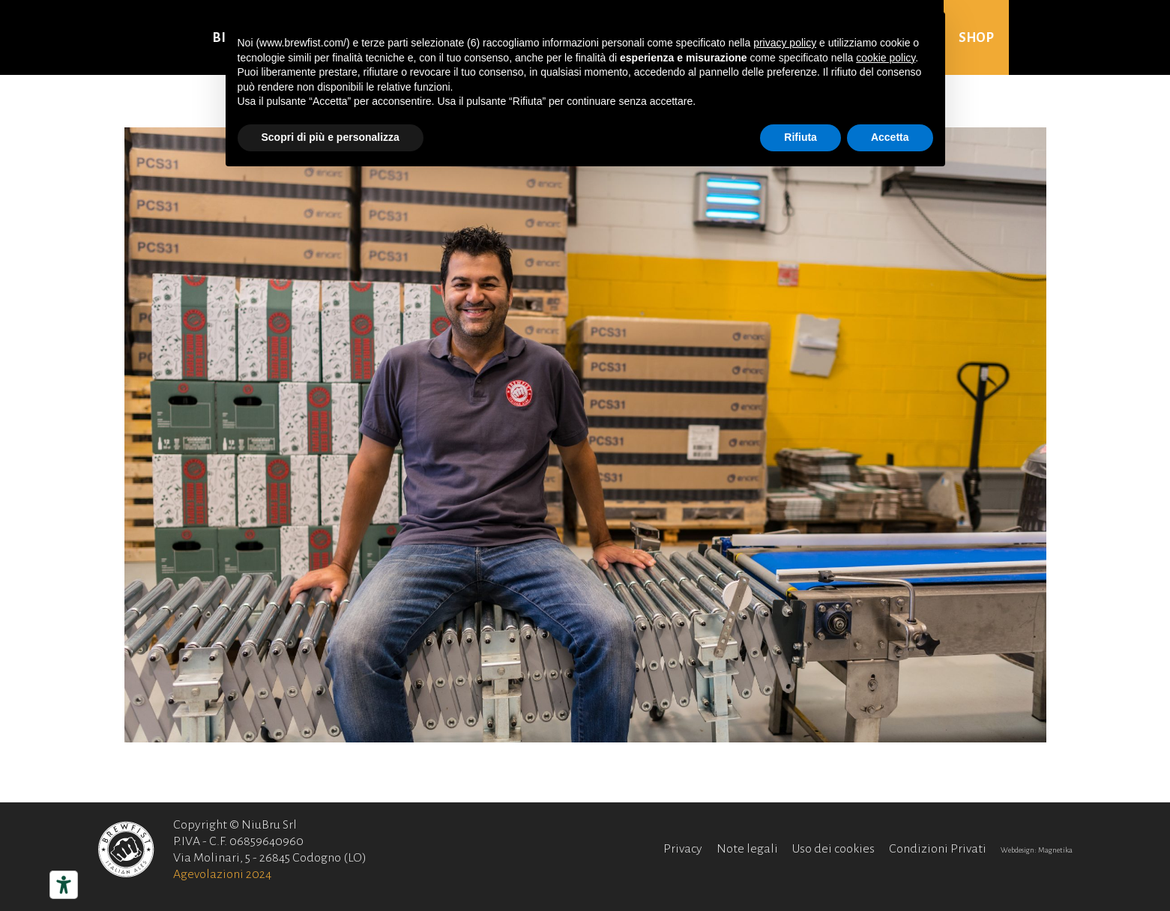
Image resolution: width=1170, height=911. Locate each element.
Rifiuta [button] (800, 137)
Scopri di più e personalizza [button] (330, 137)
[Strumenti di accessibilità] (63, 885)
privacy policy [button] (784, 43)
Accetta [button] (890, 137)
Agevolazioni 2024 (222, 874)
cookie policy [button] (885, 58)
